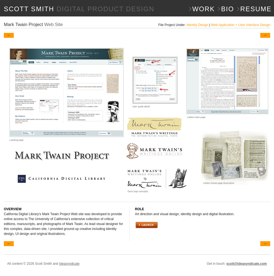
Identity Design (197, 25)
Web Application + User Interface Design (240, 25)
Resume (254, 9)
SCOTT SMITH (79, 9)
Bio (225, 9)
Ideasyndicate (69, 264)
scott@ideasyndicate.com (246, 264)
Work (202, 9)
